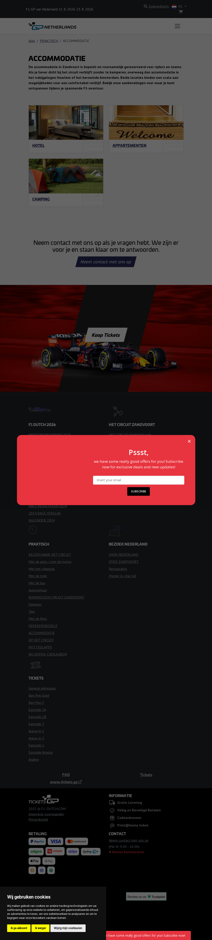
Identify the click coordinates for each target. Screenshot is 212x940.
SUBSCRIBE (138, 491)
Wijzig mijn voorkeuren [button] (68, 928)
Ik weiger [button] (40, 928)
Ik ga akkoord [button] (19, 928)
